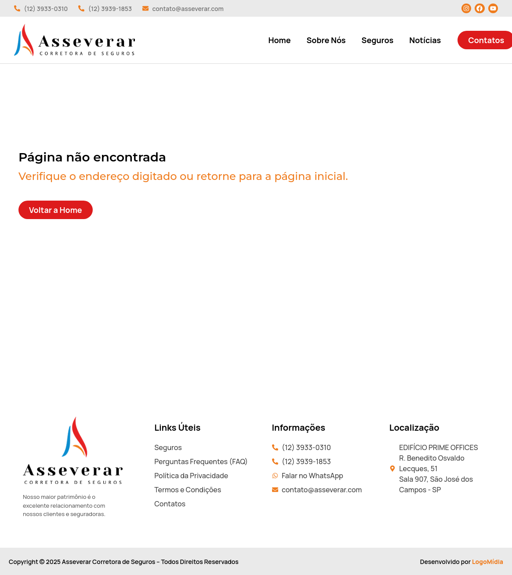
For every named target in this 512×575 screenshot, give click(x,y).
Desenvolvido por (461, 561)
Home (280, 40)
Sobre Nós (325, 40)
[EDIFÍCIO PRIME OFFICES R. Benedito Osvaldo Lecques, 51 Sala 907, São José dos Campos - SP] (256, 350)
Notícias (425, 40)
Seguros (378, 40)
